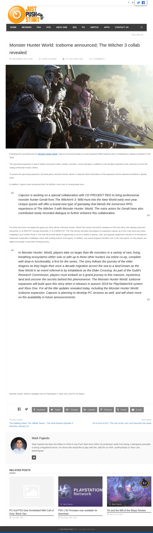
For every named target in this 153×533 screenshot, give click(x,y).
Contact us (122, 27)
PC (83, 27)
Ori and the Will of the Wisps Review (126, 510)
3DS (75, 27)
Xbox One (61, 27)
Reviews (27, 27)
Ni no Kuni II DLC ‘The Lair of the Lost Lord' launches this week (122, 423)
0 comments (99, 59)
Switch (94, 27)
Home (13, 27)
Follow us (137, 35)
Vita (48, 27)
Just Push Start (66, 529)
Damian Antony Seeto (22, 504)
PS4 (39, 27)
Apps (107, 27)
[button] (142, 27)
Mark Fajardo (49, 59)
